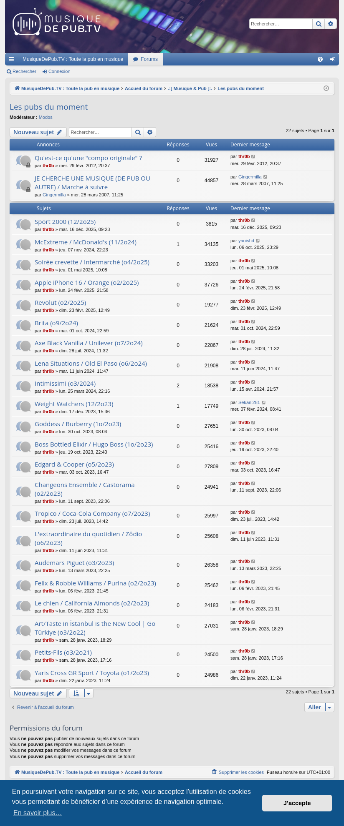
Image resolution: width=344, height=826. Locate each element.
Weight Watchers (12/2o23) (74, 403)
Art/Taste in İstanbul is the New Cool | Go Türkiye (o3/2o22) (95, 627)
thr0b (48, 165)
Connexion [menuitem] (334, 60)
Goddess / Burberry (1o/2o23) (78, 423)
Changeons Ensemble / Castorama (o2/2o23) (85, 488)
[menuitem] (320, 59)
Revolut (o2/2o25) (60, 302)
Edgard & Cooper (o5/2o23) (74, 464)
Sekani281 (249, 402)
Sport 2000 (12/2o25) (65, 221)
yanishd (246, 240)
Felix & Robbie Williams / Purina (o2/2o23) (95, 583)
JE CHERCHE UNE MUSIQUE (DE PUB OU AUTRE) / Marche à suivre (92, 182)
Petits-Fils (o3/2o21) (63, 652)
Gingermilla (54, 194)
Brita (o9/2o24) (56, 323)
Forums (149, 59)
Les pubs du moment (49, 106)
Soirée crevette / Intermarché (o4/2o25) (92, 262)
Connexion (59, 71)
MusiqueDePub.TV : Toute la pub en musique (73, 59)
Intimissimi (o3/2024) (65, 383)
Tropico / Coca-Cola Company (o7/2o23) (92, 513)
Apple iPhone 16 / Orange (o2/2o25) (87, 282)
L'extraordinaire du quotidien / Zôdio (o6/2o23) (88, 538)
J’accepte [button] (297, 803)
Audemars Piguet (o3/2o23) (74, 562)
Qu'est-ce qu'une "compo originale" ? (88, 157)
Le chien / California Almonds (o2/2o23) (92, 603)
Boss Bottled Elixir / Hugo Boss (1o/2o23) (94, 444)
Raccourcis (13, 60)
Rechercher (24, 71)
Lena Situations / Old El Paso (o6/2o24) (91, 363)
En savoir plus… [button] (37, 812)
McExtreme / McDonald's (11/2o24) (86, 242)
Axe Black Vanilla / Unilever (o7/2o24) (89, 343)
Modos (46, 117)
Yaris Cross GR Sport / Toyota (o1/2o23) (92, 672)
